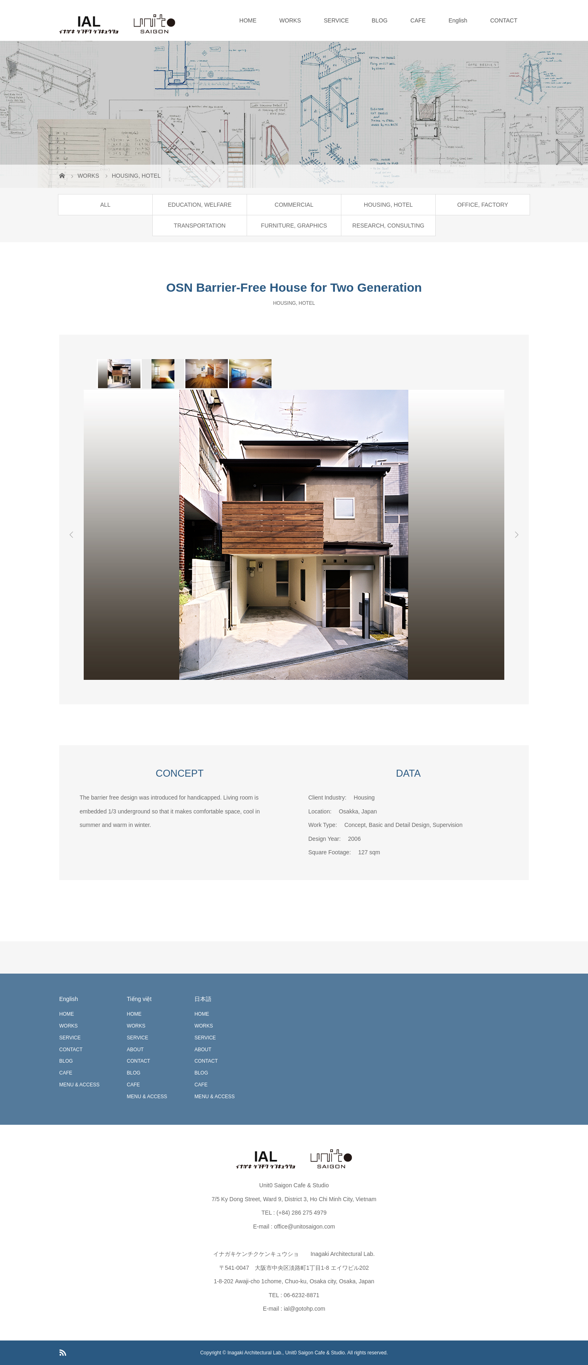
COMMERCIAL (294, 204)
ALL (105, 204)
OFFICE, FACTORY (482, 204)
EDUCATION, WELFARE (200, 204)
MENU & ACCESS (79, 1085)
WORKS (290, 20)
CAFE (417, 20)
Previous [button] (71, 535)
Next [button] (516, 535)
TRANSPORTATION (200, 225)
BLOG (380, 20)
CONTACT (503, 20)
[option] (118, 374)
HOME (247, 20)
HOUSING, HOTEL (388, 204)
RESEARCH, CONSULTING (388, 225)
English (457, 20)
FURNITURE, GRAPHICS (294, 225)
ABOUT (135, 1049)
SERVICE (336, 20)
